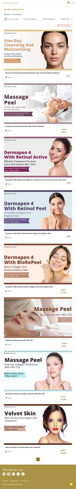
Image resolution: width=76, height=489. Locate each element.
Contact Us (5, 481)
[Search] (12, 19)
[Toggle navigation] (72, 3)
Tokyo (9, 131)
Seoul (9, 77)
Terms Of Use (24, 481)
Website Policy (14, 481)
